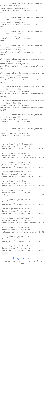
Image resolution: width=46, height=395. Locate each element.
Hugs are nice (23, 258)
